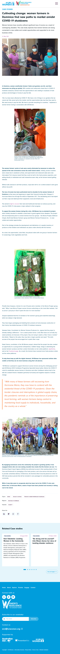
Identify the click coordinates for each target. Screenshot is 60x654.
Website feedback (44, 649)
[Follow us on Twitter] (9, 597)
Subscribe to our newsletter (13, 615)
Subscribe (33, 619)
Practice (20, 587)
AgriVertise (52, 349)
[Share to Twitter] (9, 514)
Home (4, 587)
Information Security (19, 649)
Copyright (4, 649)
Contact (33, 587)
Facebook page (13, 351)
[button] (24, 569)
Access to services (17, 496)
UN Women (10, 649)
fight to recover (14, 204)
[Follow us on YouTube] (13, 597)
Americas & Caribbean (13, 500)
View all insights (51, 571)
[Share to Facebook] (18, 514)
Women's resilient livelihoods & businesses (34, 496)
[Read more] (15, 550)
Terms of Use (35, 649)
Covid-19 (10, 504)
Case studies (7, 9)
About (9, 587)
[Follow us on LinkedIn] (4, 597)
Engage (26, 587)
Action (8, 496)
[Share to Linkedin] (4, 514)
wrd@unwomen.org (12, 629)
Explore (14, 587)
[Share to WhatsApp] (13, 514)
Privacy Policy (28, 649)
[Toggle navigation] (56, 3)
